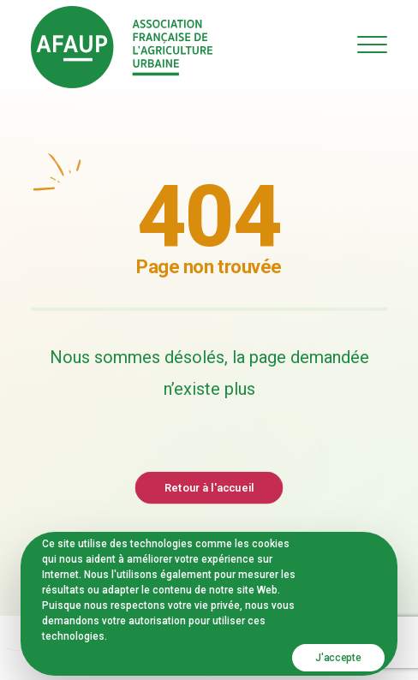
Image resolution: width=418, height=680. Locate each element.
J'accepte (338, 658)
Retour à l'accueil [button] (209, 486)
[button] (372, 44)
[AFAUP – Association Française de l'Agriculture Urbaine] (121, 47)
